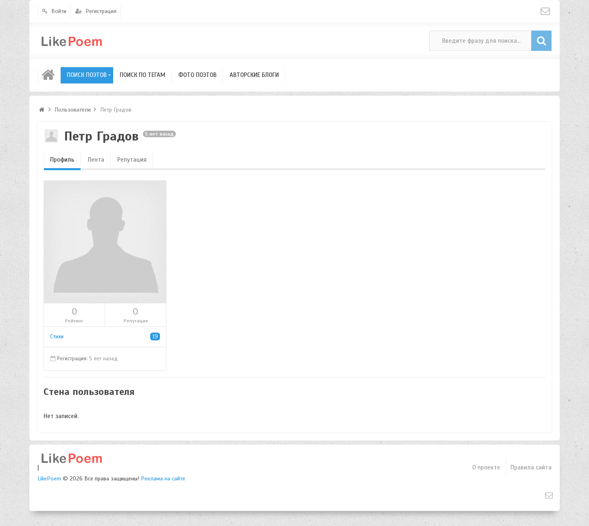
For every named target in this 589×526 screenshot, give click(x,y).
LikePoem (49, 478)
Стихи (105, 336)
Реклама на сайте (163, 478)
